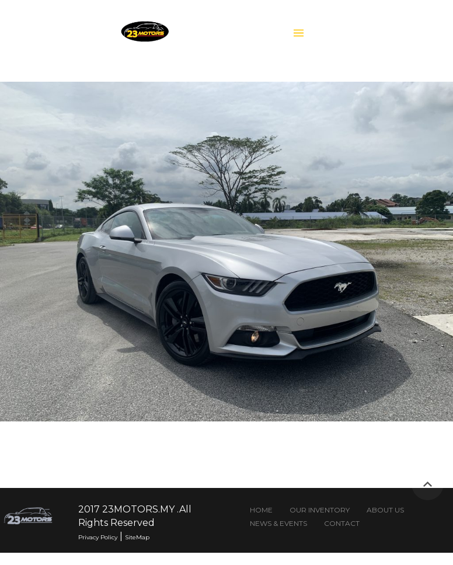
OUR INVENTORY (320, 510)
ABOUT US (385, 510)
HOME (261, 510)
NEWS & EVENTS (278, 523)
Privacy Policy (97, 537)
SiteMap (137, 537)
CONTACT (340, 523)
